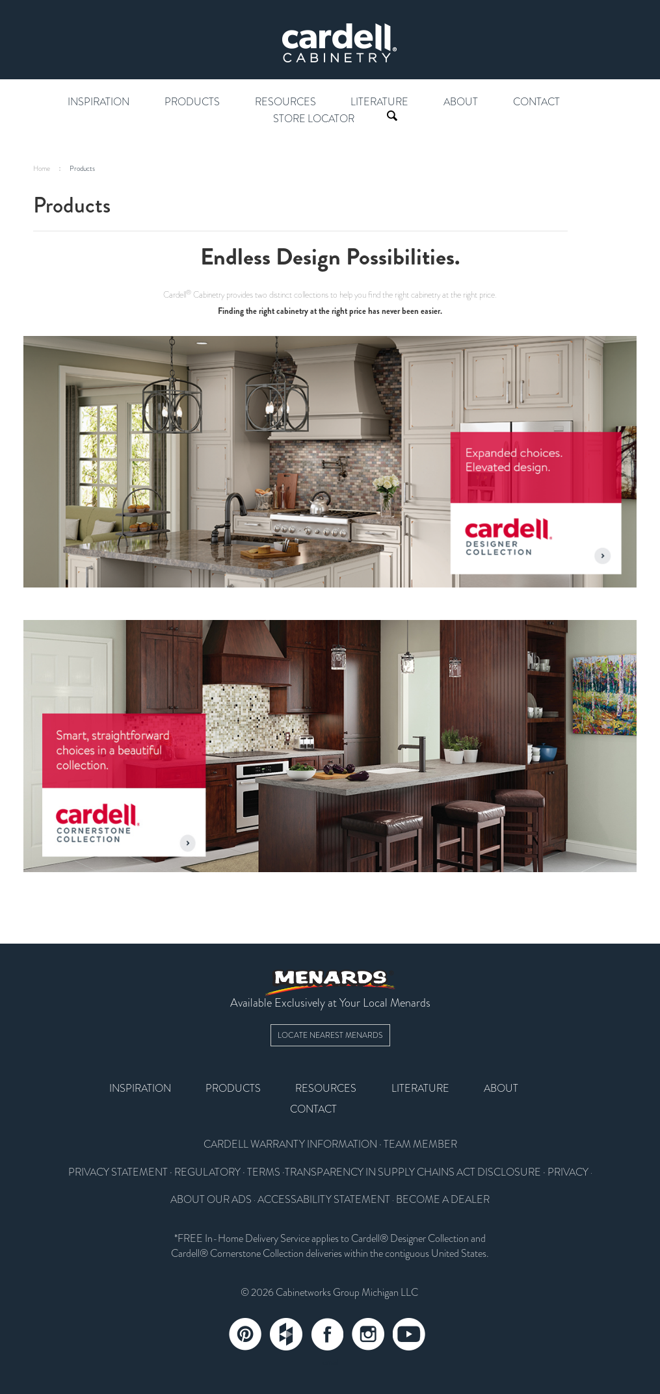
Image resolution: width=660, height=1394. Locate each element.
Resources (285, 102)
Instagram (368, 1334)
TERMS (263, 1172)
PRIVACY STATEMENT (118, 1172)
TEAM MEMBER (420, 1144)
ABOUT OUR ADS (211, 1200)
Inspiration (98, 102)
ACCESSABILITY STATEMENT (323, 1200)
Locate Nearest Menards (330, 1035)
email (330, 1362)
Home (41, 169)
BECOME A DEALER (443, 1200)
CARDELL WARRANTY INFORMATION (290, 1144)
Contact (536, 102)
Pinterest (245, 1334)
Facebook (327, 1334)
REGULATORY (207, 1172)
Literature (379, 102)
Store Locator (313, 119)
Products (192, 102)
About (460, 102)
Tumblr (286, 1334)
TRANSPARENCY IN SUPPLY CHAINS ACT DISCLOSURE (413, 1172)
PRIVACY (568, 1172)
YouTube (409, 1334)
